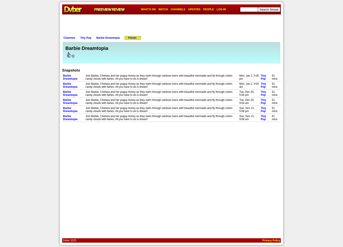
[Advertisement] (171, 24)
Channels (69, 37)
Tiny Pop (85, 37)
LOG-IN (221, 9)
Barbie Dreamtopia (108, 37)
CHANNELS (178, 9)
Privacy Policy (271, 240)
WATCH (163, 9)
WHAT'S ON (148, 9)
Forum (132, 37)
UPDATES (194, 9)
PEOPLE (208, 9)
